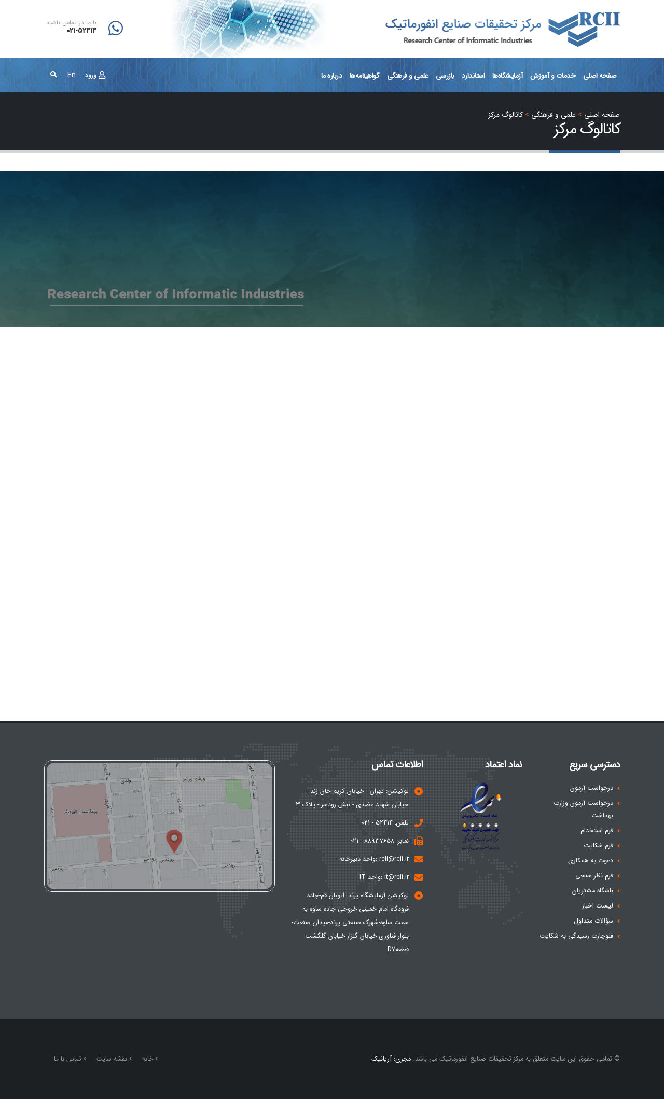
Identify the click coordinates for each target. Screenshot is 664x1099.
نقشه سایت (112, 1059)
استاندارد (473, 75)
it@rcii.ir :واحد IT (384, 877)
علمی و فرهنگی (407, 75)
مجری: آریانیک (391, 1059)
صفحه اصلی (600, 75)
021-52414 (81, 31)
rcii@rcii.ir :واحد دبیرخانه (374, 859)
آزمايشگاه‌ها (507, 75)
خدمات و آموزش (553, 75)
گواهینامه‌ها (365, 75)
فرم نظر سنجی (594, 876)
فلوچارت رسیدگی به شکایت (576, 936)
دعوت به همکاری (590, 861)
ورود (95, 75)
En (71, 75)
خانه (148, 1059)
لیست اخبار (597, 906)
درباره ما (331, 75)
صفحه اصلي (602, 114)
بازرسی (445, 75)
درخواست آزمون (591, 788)
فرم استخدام (596, 831)
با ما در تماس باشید (71, 22)
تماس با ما (69, 1059)
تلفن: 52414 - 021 (385, 823)
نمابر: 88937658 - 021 (379, 841)
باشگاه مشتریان (592, 891)
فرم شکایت (598, 846)
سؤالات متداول (593, 921)
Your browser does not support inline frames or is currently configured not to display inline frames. (332, 506)
